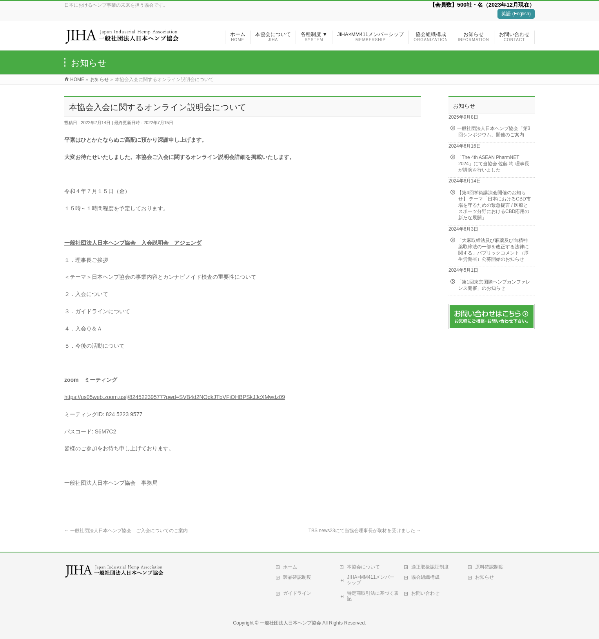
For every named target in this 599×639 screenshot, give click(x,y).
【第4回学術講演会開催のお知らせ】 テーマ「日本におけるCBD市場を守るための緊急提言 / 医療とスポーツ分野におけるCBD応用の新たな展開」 (494, 205)
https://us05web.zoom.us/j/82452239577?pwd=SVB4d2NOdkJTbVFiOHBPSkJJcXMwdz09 (174, 397)
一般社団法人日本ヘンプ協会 (290, 623)
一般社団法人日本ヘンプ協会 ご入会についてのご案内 (126, 530)
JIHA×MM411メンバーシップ (370, 579)
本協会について (363, 567)
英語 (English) (516, 13)
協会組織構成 (425, 577)
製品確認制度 (297, 577)
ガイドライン (297, 593)
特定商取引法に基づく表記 (373, 595)
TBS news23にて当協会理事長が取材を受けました (365, 530)
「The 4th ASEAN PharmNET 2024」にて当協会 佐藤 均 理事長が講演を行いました (493, 164)
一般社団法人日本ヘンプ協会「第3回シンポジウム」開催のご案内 (493, 131)
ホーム (290, 567)
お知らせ (484, 577)
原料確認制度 (489, 567)
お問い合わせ (425, 593)
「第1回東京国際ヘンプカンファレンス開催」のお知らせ (493, 285)
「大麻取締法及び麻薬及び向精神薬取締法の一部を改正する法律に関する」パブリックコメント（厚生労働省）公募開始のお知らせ (493, 250)
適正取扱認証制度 (430, 567)
